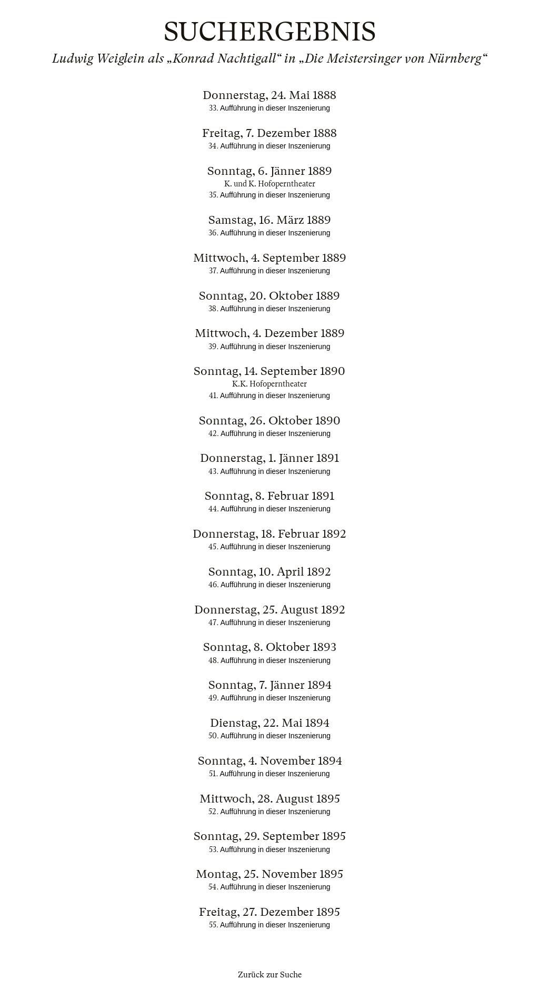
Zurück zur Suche (270, 975)
